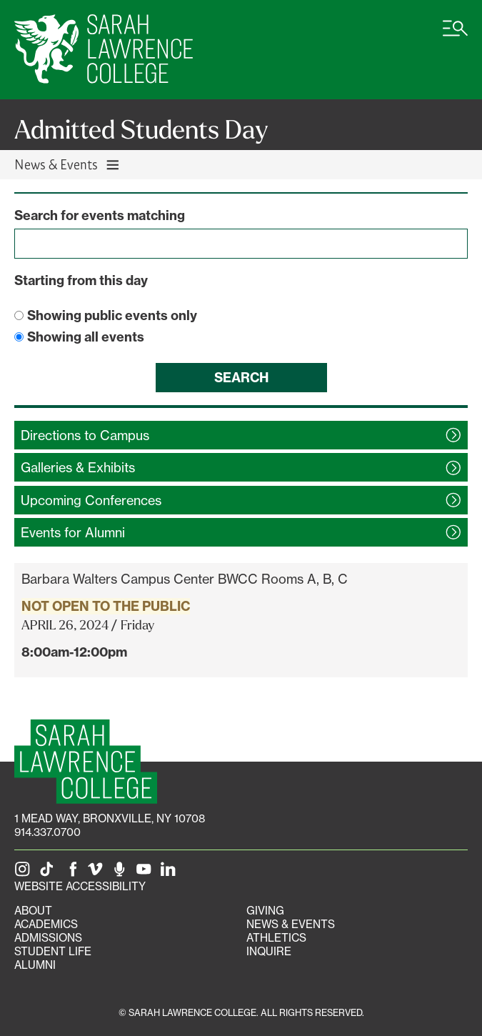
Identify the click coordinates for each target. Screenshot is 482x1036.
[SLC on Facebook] (73, 873)
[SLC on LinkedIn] (170, 873)
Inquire (268, 951)
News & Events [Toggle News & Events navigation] (67, 164)
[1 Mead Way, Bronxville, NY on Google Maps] (109, 818)
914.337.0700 (47, 832)
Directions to (85, 435)
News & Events (290, 924)
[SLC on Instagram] (25, 873)
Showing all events (85, 337)
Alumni (35, 965)
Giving (265, 910)
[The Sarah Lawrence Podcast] (122, 873)
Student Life (52, 951)
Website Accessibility (80, 886)
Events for (73, 532)
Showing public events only (112, 315)
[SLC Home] (103, 49)
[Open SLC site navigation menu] (455, 35)
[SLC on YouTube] (146, 873)
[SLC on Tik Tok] (49, 873)
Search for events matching (99, 215)
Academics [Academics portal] (46, 924)
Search (241, 377)
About (33, 910)
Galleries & (78, 467)
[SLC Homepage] (85, 761)
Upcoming (91, 500)
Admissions (48, 938)
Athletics (276, 938)
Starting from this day (81, 280)
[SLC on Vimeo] (98, 873)
